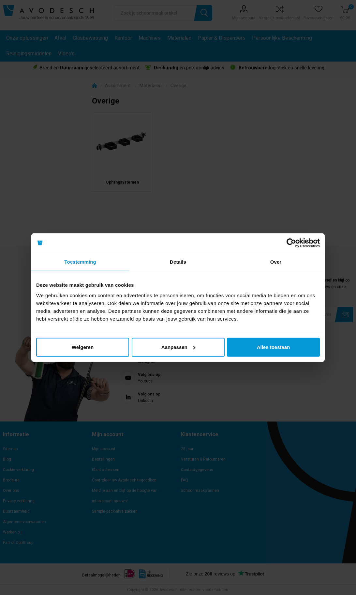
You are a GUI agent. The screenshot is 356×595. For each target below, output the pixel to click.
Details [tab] (178, 262)
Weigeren (83, 347)
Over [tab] (276, 262)
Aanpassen (178, 347)
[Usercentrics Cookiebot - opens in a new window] (291, 243)
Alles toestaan (273, 347)
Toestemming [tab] (80, 262)
